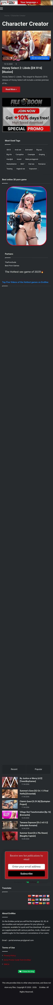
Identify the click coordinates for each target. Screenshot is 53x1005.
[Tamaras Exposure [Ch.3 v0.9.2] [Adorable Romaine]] (10, 825)
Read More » (11, 89)
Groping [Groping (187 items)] (42, 154)
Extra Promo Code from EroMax (17, 960)
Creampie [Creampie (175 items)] (31, 154)
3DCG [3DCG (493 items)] (9, 150)
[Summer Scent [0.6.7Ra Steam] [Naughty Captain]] (10, 836)
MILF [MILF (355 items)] (22, 164)
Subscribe (26, 873)
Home (5, 16)
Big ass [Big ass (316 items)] (39, 150)
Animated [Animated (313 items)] (28, 150)
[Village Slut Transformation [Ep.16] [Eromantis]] (10, 815)
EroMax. (42, 987)
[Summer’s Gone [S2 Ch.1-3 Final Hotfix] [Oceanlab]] (10, 793)
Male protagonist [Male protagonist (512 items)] (31, 159)
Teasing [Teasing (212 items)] (9, 169)
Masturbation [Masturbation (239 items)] (12, 164)
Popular (38, 769)
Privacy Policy (10, 955)
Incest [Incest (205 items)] (19, 159)
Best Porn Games (12, 266)
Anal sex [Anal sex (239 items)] (18, 150)
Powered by (26, 882)
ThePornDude (10, 262)
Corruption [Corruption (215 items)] (20, 154)
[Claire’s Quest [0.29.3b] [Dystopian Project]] (10, 804)
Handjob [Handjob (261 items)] (10, 159)
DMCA (6, 964)
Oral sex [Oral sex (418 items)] (31, 164)
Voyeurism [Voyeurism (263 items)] (33, 169)
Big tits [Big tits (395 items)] (9, 154)
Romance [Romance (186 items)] (42, 164)
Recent (14, 769)
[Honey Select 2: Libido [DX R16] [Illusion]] (26, 46)
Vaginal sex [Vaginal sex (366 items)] (20, 169)
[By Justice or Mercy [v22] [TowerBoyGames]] (10, 782)
